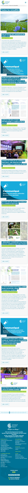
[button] (25, 2)
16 (23, 412)
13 (18, 412)
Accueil (2, 5)
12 (17, 412)
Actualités (6, 5)
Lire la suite (5, 52)
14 (20, 412)
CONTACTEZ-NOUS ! (14, 475)
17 (25, 412)
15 (22, 412)
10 (13, 412)
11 (15, 412)
